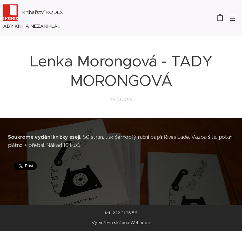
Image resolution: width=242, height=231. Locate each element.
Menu (232, 18)
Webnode (140, 222)
